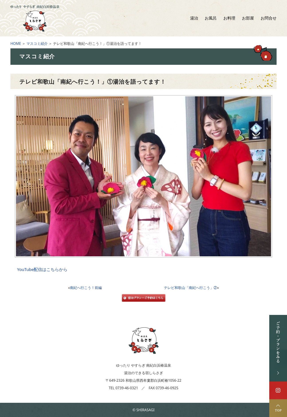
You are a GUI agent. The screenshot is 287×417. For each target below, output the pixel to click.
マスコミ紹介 (37, 43)
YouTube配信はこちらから (42, 269)
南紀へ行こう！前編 (86, 287)
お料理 (229, 18)
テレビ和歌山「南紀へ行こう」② (190, 287)
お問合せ (269, 18)
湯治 (194, 18)
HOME (15, 43)
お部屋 (248, 18)
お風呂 (211, 18)
